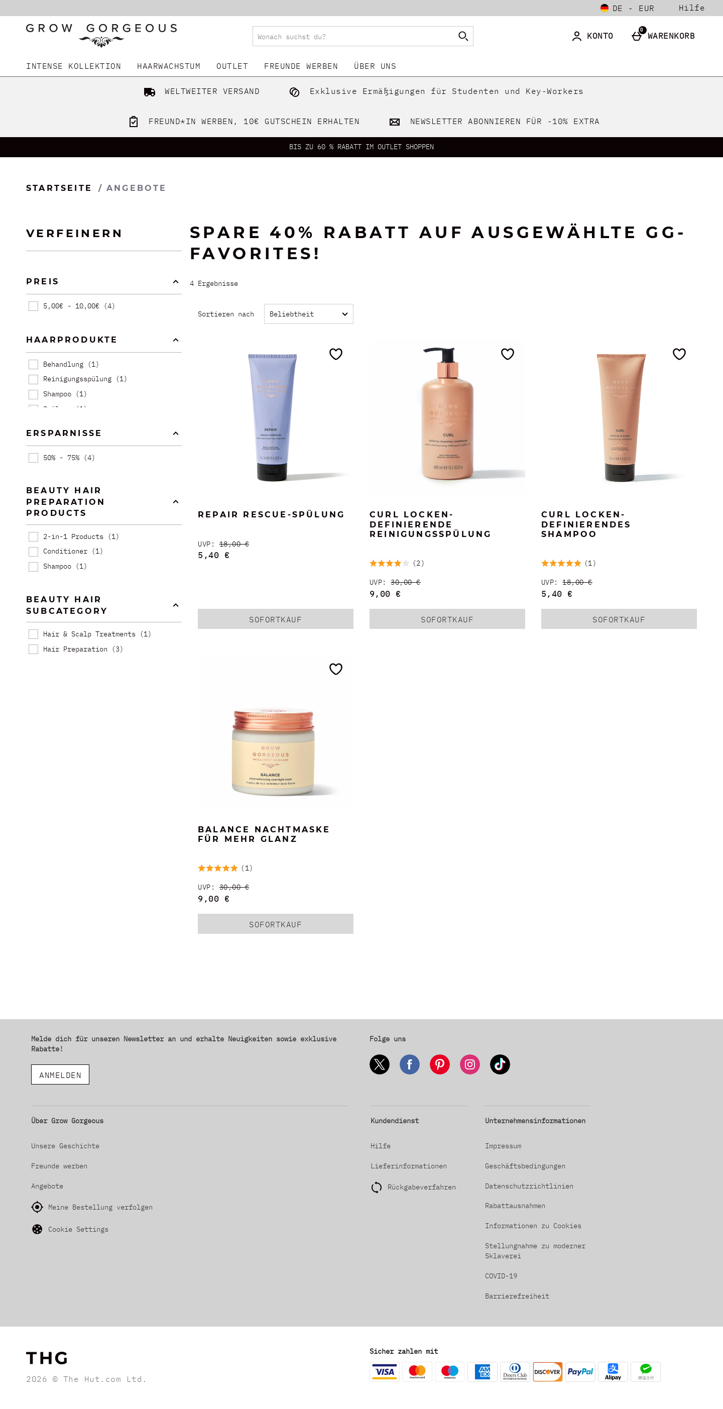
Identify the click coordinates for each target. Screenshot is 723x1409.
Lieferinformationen (409, 1165)
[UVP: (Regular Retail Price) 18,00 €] (275, 544)
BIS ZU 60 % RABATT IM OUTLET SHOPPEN (361, 146)
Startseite (59, 188)
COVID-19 (501, 1275)
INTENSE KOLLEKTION (73, 66)
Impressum (503, 1145)
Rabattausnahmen (515, 1205)
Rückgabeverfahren (422, 1186)
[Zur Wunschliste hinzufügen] (335, 354)
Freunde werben (301, 66)
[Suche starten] (463, 36)
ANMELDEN (60, 1075)
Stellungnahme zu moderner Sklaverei (535, 1250)
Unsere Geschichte (65, 1145)
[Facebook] (410, 1072)
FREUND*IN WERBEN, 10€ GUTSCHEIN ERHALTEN (242, 121)
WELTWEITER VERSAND (200, 91)
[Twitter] (380, 1072)
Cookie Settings (69, 1229)
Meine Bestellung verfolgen (92, 1207)
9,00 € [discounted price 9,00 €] (385, 594)
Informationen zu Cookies (533, 1225)
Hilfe (692, 8)
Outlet (232, 66)
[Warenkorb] (665, 36)
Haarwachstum (168, 66)
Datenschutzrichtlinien (529, 1185)
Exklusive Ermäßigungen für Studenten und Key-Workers (434, 91)
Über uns (375, 66)
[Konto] (594, 36)
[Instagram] (470, 1072)
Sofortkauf (286, 621)
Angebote (47, 1185)
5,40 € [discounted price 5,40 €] (213, 555)
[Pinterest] (440, 1072)
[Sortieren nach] (308, 314)
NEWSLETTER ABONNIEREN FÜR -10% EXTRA (492, 121)
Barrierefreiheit (517, 1295)
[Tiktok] (500, 1072)
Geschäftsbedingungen (525, 1165)
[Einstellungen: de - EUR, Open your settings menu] (627, 8)
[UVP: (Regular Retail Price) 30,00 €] (447, 582)
